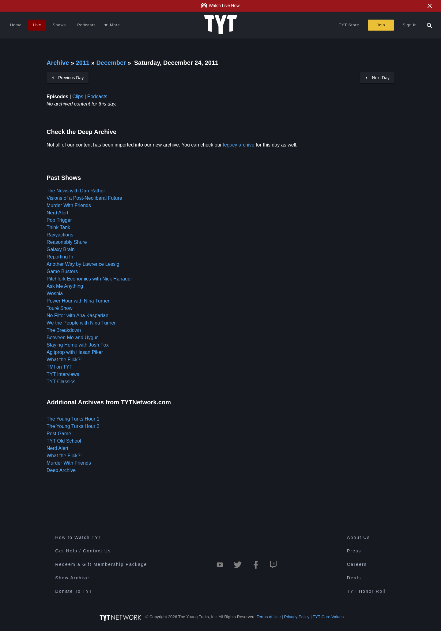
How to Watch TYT (78, 537)
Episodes (57, 96)
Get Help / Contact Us (83, 550)
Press (354, 550)
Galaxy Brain (61, 249)
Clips (77, 96)
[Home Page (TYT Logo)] (220, 25)
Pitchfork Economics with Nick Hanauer (89, 278)
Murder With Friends (69, 205)
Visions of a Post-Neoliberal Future (84, 198)
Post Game (59, 433)
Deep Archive (61, 470)
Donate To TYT (73, 591)
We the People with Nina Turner (81, 322)
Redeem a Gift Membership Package (101, 564)
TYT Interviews (63, 374)
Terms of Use (269, 616)
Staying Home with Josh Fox (78, 344)
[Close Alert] (430, 5)
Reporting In (60, 256)
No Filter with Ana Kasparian (77, 315)
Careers (357, 564)
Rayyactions (60, 234)
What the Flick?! (64, 359)
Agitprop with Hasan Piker (75, 352)
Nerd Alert (57, 212)
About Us (358, 537)
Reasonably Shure (67, 242)
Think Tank (58, 227)
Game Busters (62, 271)
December (111, 62)
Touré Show (60, 308)
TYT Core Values (328, 616)
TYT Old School (64, 441)
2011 (83, 62)
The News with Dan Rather (76, 190)
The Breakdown (64, 330)
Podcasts (97, 96)
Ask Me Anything (65, 286)
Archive (58, 62)
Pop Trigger (59, 220)
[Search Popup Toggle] (429, 25)
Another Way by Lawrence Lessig (83, 264)
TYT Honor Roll (366, 591)
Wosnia (55, 293)
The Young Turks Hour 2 (73, 426)
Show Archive (72, 577)
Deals (354, 577)
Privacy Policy (297, 616)
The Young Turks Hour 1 (73, 418)
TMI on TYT (59, 366)
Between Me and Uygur (72, 337)
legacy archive (238, 144)
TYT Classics (61, 381)
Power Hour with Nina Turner (78, 300)
